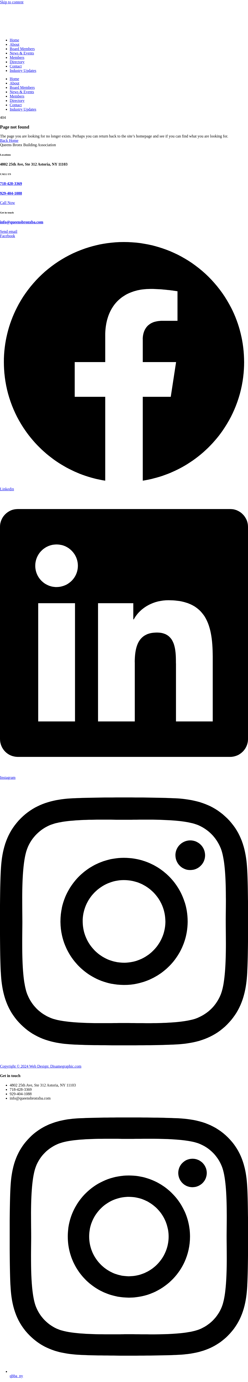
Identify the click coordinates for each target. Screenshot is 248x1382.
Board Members (22, 49)
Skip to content (11, 2)
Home (14, 40)
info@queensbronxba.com (21, 222)
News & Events (22, 53)
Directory (17, 62)
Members (17, 57)
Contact (16, 66)
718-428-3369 (11, 184)
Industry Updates (23, 70)
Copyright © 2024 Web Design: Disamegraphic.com (40, 1066)
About (14, 44)
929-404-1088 (11, 193)
